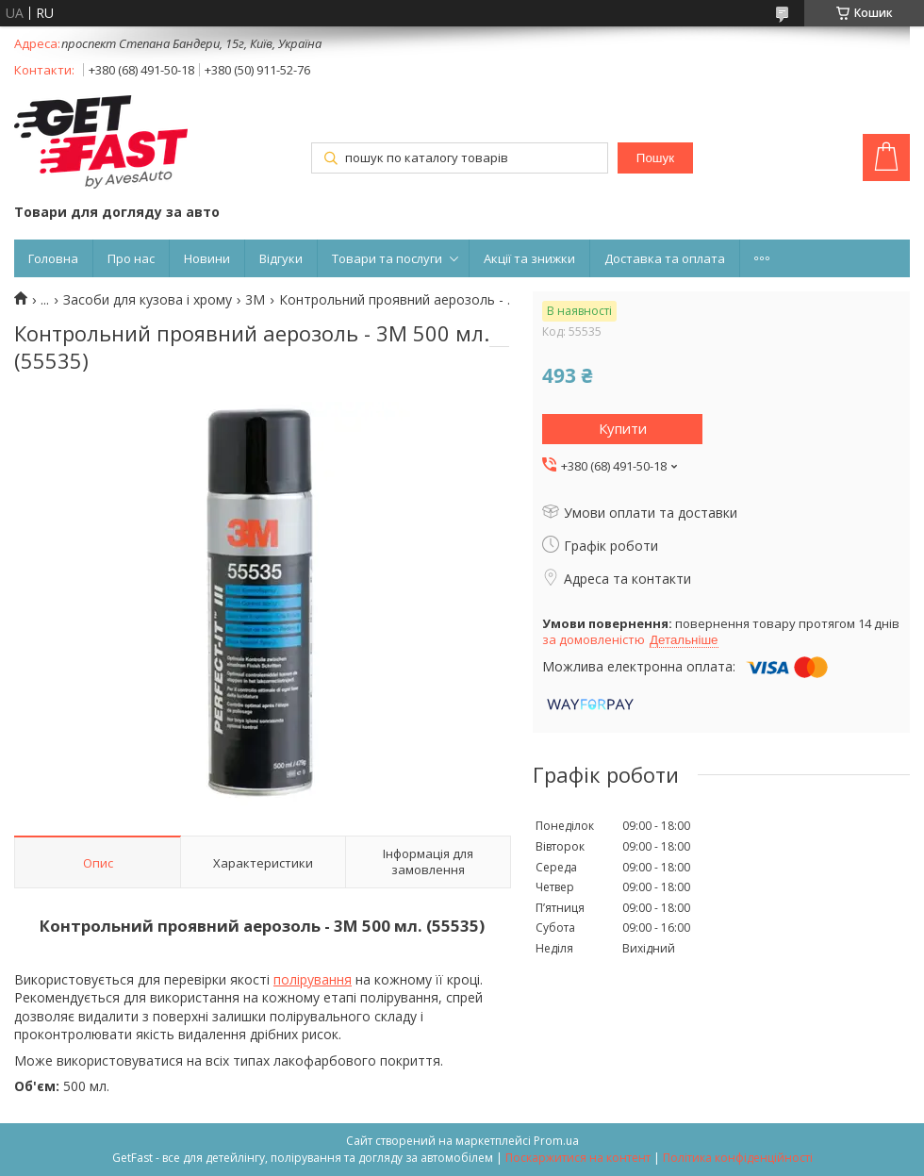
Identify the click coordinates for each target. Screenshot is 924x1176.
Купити (623, 428)
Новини (207, 258)
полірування (312, 979)
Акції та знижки (529, 258)
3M (255, 299)
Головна (53, 258)
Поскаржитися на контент (578, 1158)
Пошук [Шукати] (655, 158)
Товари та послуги (387, 258)
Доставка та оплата (664, 258)
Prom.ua (556, 1141)
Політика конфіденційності (738, 1158)
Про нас (131, 258)
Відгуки (281, 258)
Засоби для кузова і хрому (147, 299)
